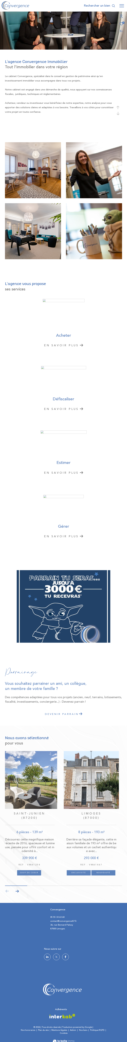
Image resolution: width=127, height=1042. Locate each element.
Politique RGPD (97, 1030)
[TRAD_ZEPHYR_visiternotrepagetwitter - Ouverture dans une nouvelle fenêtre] (56, 957)
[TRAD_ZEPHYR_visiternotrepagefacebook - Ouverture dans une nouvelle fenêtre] (65, 957)
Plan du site (43, 1030)
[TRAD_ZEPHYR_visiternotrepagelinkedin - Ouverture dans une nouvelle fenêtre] (47, 957)
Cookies (63, 1033)
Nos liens (83, 1030)
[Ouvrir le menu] (121, 6)
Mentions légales (59, 1030)
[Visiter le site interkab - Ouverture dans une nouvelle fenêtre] (62, 1016)
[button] (17, 891)
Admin (73, 1030)
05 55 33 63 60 (57, 917)
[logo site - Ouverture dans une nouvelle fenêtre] (62, 989)
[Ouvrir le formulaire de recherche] (99, 5)
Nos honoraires (28, 1030)
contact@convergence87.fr (63, 921)
